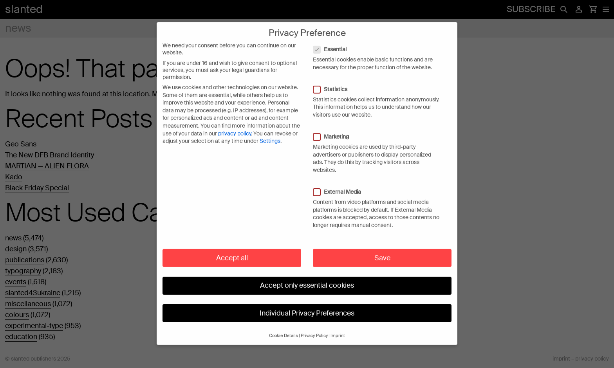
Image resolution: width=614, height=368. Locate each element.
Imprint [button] (337, 328)
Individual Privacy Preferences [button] (307, 305)
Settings (270, 133)
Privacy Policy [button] (314, 328)
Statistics (334, 81)
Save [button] (382, 250)
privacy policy (234, 126)
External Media (341, 184)
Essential (334, 41)
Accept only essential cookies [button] (307, 278)
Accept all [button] (232, 250)
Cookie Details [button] (283, 328)
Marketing (335, 129)
